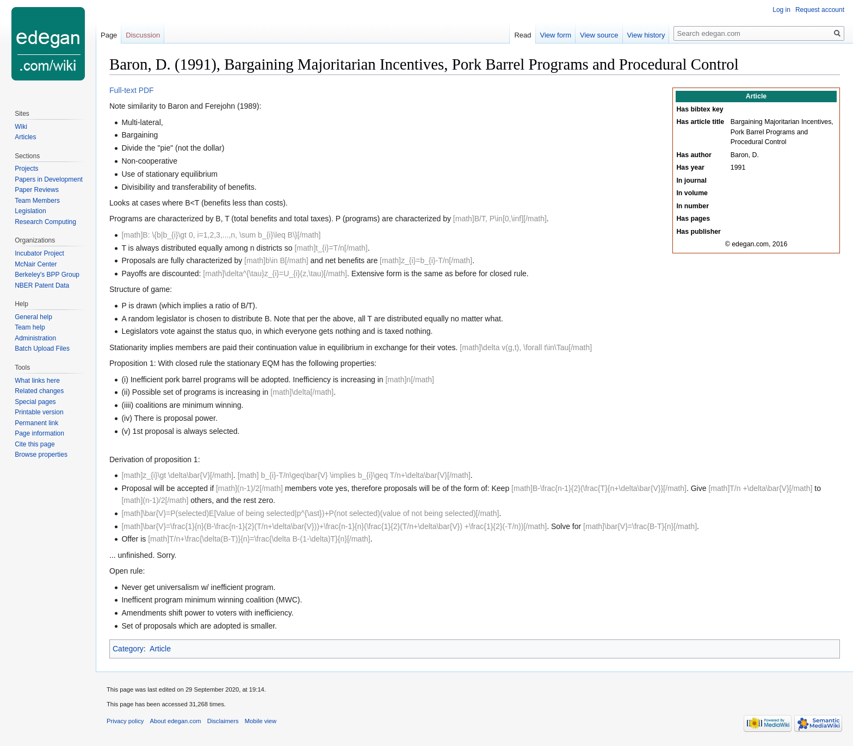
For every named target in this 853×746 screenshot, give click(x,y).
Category (128, 648)
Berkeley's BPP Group (47, 274)
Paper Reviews (37, 190)
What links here (37, 380)
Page (109, 35)
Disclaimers (223, 721)
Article (160, 648)
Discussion (143, 35)
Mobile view (260, 721)
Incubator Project (39, 253)
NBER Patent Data (42, 285)
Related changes (39, 391)
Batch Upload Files (42, 348)
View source (599, 35)
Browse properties (41, 454)
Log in (781, 10)
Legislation (30, 211)
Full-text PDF (131, 90)
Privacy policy (125, 721)
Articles (25, 137)
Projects (26, 168)
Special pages (35, 402)
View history (646, 35)
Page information (39, 433)
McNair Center (36, 264)
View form (556, 35)
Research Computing (45, 222)
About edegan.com (175, 721)
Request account (819, 10)
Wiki (21, 126)
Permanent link (36, 423)
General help (33, 317)
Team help (30, 327)
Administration (35, 338)
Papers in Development (49, 179)
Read (522, 35)
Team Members (37, 200)
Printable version (39, 412)
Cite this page (34, 444)
